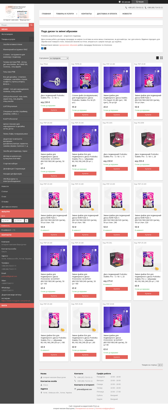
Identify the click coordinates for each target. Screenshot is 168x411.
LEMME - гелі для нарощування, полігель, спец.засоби (16, 90)
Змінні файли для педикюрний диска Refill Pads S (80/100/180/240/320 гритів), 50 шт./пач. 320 (148, 219)
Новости (5, 186)
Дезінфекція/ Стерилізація (14, 168)
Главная (46, 14)
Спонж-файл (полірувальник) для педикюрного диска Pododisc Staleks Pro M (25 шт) (85, 99)
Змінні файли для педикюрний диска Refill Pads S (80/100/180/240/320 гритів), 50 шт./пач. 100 (54, 219)
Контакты (86, 14)
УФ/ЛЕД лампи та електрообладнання (11, 180)
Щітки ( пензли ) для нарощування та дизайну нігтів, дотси (14, 126)
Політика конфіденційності (105, 408)
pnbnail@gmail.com (9, 276)
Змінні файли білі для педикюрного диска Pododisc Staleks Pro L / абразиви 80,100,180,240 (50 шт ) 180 (53, 339)
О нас (4, 196)
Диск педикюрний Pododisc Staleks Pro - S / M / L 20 (147, 155)
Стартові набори (10, 163)
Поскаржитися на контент (84, 408)
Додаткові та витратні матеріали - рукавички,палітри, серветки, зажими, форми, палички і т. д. (15, 142)
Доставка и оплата (9, 207)
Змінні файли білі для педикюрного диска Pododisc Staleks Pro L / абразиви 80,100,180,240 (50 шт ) (85, 157)
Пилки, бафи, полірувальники (15, 134)
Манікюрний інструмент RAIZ (15, 49)
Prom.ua (96, 406)
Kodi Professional (10, 119)
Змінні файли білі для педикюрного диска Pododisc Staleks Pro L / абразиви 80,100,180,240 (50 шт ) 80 (85, 339)
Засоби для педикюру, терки (15, 151)
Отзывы (5, 201)
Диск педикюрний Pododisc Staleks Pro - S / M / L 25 (115, 275)
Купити (54, 110)
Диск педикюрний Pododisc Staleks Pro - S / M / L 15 (115, 155)
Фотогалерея (7, 34)
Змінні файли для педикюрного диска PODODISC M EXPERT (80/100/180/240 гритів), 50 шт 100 (52, 279)
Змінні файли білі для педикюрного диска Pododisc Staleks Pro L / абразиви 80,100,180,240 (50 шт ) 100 (148, 277)
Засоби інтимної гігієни (12, 44)
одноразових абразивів (68, 45)
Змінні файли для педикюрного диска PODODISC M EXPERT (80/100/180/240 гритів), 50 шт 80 (115, 340)
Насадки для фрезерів (12, 174)
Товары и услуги (8, 39)
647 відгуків (126, 2)
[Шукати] (31, 25)
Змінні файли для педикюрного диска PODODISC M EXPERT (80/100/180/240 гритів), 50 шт (52, 159)
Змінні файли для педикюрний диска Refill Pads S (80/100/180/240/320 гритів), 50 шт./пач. (148, 99)
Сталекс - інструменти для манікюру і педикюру (14, 55)
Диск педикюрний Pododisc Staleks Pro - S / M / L (53, 96)
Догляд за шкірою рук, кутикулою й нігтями (12, 157)
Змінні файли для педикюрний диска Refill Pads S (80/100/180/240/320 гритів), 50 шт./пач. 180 (85, 219)
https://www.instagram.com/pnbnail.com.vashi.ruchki (17, 300)
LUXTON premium (10, 106)
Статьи (5, 191)
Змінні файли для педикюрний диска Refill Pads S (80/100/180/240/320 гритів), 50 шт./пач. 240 (116, 219)
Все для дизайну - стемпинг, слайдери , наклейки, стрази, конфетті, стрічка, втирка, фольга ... (15, 80)
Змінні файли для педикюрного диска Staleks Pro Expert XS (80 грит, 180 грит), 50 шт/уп (115, 99)
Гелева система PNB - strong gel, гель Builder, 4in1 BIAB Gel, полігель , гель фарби (15, 64)
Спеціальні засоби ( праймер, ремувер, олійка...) (15, 112)
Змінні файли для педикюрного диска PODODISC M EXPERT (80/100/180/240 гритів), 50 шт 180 (84, 279)
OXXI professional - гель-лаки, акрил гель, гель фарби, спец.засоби (15, 98)
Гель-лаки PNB (9, 72)
